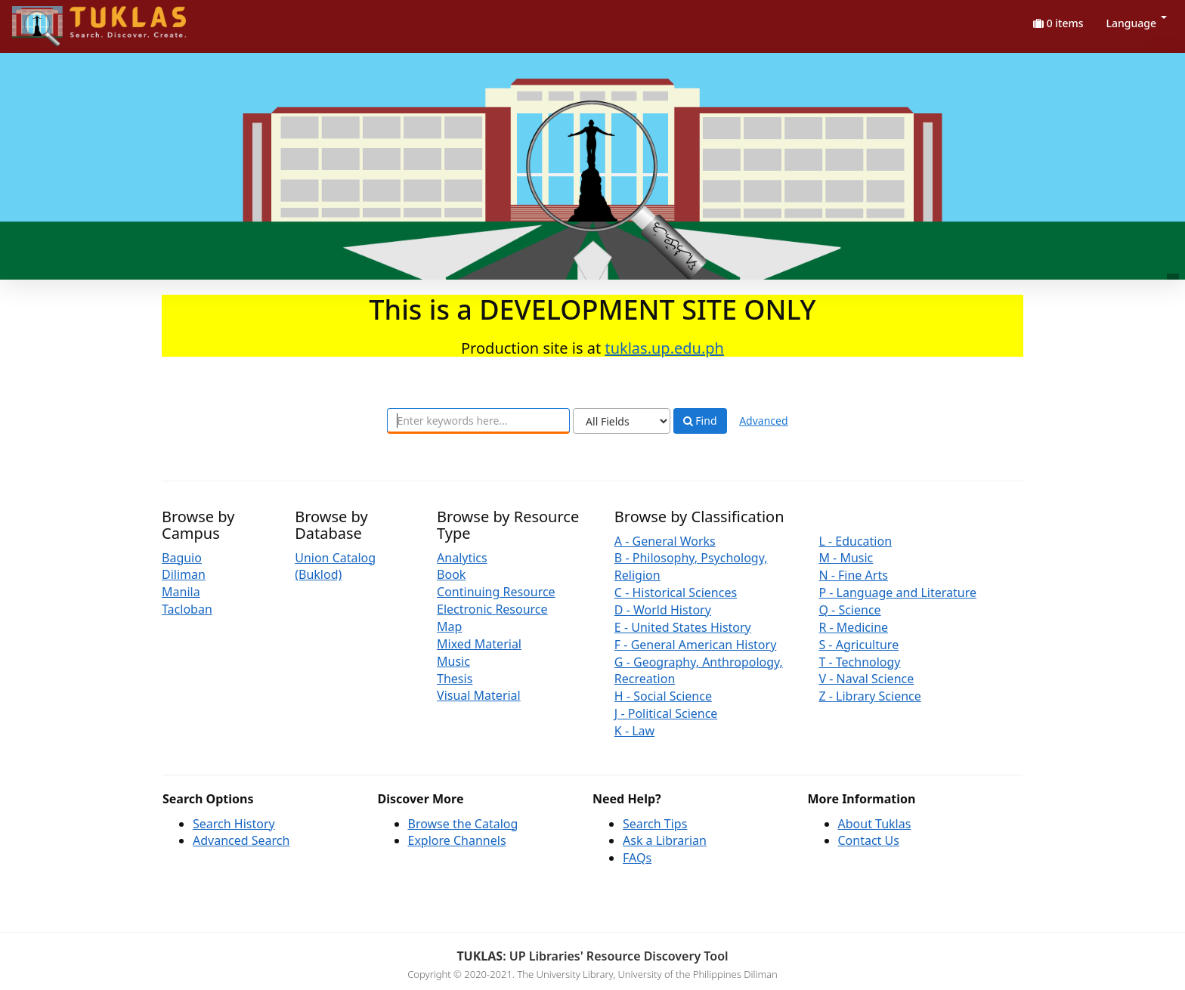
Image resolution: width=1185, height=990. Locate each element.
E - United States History (682, 627)
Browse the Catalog (463, 823)
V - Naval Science (866, 678)
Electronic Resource (492, 609)
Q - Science (849, 610)
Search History (234, 823)
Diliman (184, 574)
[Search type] (621, 421)
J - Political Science (666, 713)
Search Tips (655, 823)
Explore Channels (457, 840)
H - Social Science (663, 696)
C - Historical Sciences (675, 592)
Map (449, 626)
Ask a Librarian (665, 840)
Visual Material (479, 695)
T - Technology (859, 662)
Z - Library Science (869, 696)
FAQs (637, 857)
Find (700, 420)
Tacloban (187, 609)
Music (453, 661)
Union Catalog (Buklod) (335, 566)
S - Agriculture (858, 644)
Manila (181, 591)
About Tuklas (874, 823)
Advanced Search (241, 840)
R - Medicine (853, 627)
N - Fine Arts (852, 575)
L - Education (855, 541)
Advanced (763, 420)
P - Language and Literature (897, 592)
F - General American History (695, 644)
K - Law (634, 730)
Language (1136, 23)
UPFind (49, 19)
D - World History (662, 610)
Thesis (454, 678)
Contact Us (868, 840)
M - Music (845, 557)
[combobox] (478, 421)
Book (451, 574)
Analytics (462, 557)
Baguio (182, 557)
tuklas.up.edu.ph (664, 348)
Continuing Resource (496, 591)
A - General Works (665, 541)
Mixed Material (479, 644)
